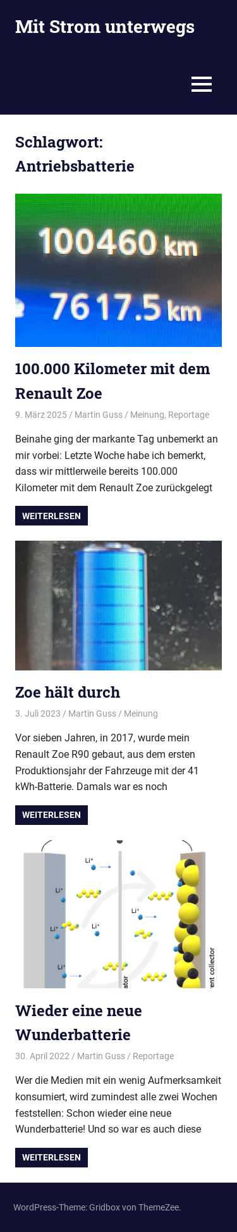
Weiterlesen (51, 516)
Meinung (147, 415)
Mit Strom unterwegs (105, 26)
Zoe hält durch (67, 692)
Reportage (188, 415)
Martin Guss (99, 415)
